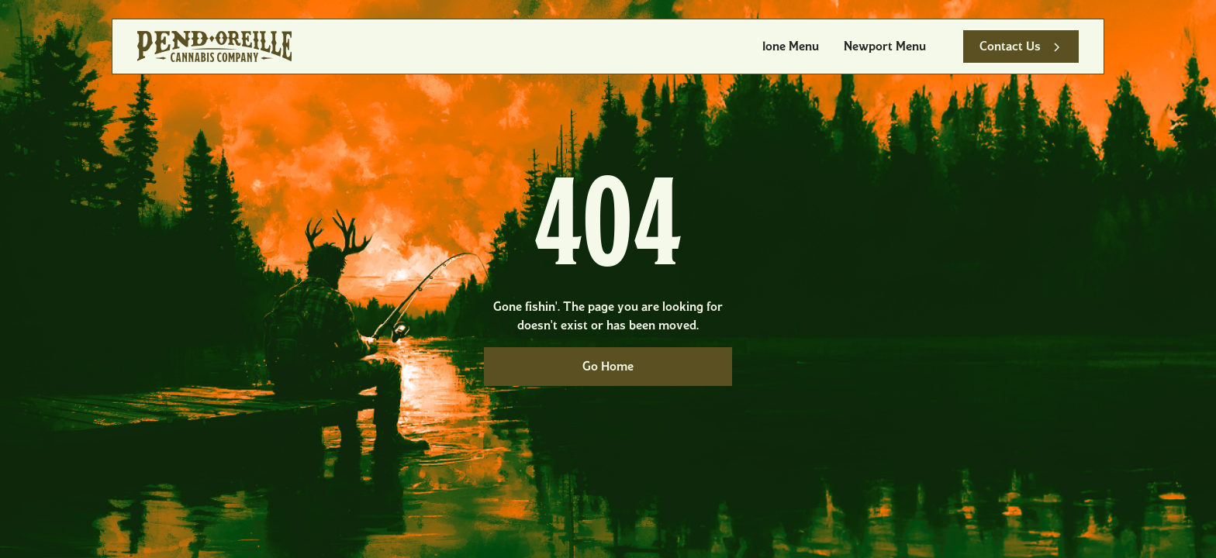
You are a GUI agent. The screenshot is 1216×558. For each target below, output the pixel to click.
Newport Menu (885, 46)
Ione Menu (790, 46)
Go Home (608, 366)
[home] (214, 46)
